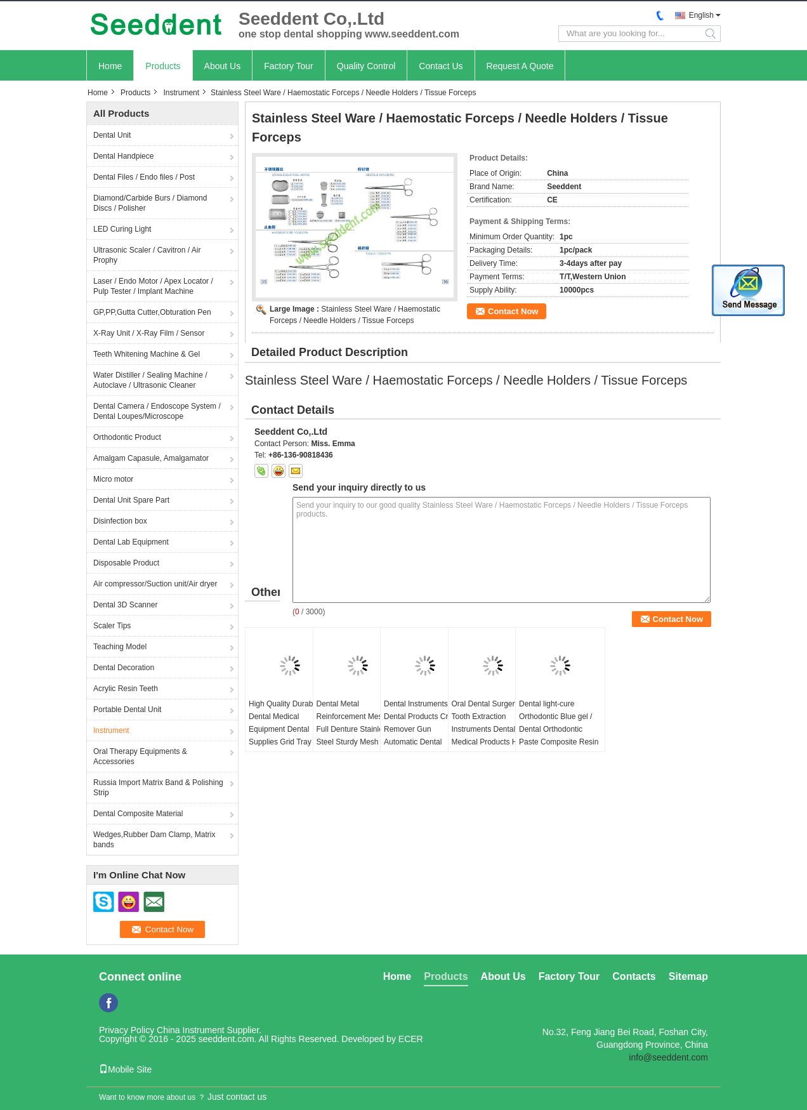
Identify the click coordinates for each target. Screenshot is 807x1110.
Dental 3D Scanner (125, 604)
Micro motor (113, 479)
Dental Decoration (123, 667)
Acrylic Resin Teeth (125, 688)
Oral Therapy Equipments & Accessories (140, 756)
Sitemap (688, 976)
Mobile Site (125, 1069)
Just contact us (236, 1097)
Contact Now (513, 311)
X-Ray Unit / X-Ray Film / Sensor (148, 333)
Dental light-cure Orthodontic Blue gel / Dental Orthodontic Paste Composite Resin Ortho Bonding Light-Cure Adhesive (558, 735)
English (701, 15)
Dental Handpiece (123, 156)
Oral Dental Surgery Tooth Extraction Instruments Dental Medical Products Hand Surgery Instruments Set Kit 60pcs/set (493, 735)
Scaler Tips (112, 625)
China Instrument (191, 1030)
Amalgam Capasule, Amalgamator (151, 458)
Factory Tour (288, 66)
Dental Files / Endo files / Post (144, 177)
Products (162, 66)
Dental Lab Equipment (131, 542)
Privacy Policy (126, 1030)
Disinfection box (120, 521)
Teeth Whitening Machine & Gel (146, 354)
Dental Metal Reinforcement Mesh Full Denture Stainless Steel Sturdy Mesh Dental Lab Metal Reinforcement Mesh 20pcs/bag (354, 741)
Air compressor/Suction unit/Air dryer (155, 583)
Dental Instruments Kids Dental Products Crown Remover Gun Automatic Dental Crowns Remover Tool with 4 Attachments (424, 735)
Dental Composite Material (138, 813)
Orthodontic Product (127, 437)
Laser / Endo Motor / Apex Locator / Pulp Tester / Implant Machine (153, 286)
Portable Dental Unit (127, 709)
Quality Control (366, 66)
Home (110, 66)
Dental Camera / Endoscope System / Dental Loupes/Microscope (157, 411)
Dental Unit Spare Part (131, 500)
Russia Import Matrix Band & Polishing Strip (158, 787)
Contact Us (441, 66)
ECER (410, 1039)
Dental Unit (112, 135)
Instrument (181, 92)
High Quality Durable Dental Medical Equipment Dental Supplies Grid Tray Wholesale (284, 729)
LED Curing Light (122, 229)
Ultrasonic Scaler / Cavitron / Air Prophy (146, 255)
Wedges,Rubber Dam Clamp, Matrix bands (154, 839)
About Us (222, 66)
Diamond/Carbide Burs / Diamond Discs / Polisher (150, 203)
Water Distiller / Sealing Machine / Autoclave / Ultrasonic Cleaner (150, 380)
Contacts (633, 976)
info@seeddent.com (668, 1057)
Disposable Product (126, 562)
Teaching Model (120, 646)
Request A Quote (520, 66)
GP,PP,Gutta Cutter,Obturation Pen (152, 312)
